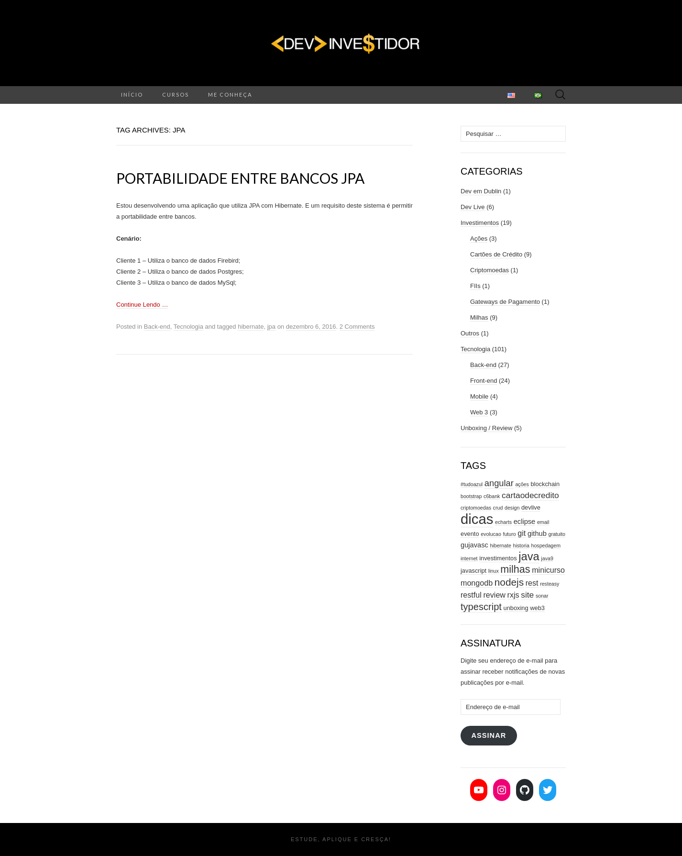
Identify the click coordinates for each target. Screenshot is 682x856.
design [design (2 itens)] (512, 508)
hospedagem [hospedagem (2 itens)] (546, 545)
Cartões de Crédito (496, 254)
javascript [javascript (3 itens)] (473, 570)
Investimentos (480, 222)
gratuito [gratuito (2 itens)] (556, 534)
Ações (478, 238)
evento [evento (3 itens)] (470, 533)
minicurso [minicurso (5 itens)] (548, 570)
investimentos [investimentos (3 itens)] (498, 558)
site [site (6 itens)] (527, 595)
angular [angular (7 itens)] (499, 483)
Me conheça (230, 94)
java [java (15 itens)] (528, 556)
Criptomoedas (489, 270)
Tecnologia (188, 326)
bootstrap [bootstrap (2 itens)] (471, 496)
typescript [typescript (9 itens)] (481, 606)
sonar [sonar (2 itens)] (542, 596)
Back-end (157, 326)
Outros (470, 333)
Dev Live (473, 207)
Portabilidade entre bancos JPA (240, 178)
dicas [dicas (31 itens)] (477, 519)
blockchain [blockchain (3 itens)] (545, 484)
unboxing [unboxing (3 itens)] (516, 607)
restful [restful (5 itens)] (471, 594)
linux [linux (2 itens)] (493, 571)
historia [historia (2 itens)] (521, 545)
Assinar (488, 735)
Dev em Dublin (481, 191)
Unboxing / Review (486, 428)
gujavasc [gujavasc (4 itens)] (474, 545)
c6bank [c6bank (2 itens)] (492, 496)
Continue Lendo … (142, 304)
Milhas (479, 317)
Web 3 (479, 412)
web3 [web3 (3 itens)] (537, 607)
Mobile (479, 396)
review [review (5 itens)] (494, 594)
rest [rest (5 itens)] (532, 582)
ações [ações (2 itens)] (521, 484)
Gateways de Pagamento (505, 301)
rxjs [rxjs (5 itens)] (513, 594)
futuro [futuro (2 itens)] (509, 534)
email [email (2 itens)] (543, 522)
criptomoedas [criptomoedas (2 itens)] (476, 508)
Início (132, 94)
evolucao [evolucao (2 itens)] (491, 534)
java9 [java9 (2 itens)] (547, 558)
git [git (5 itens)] (521, 533)
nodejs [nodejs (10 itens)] (509, 582)
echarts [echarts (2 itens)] (503, 522)
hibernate (251, 326)
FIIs (475, 285)
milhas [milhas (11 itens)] (515, 569)
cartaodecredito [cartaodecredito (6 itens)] (530, 495)
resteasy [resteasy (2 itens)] (549, 584)
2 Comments (357, 326)
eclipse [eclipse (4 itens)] (525, 521)
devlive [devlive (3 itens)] (530, 507)
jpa (271, 326)
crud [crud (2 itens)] (498, 508)
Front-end (483, 380)
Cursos (175, 94)
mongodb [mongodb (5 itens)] (477, 582)
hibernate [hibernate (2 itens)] (500, 545)
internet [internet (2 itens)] (469, 558)
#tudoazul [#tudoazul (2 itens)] (472, 484)
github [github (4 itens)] (537, 533)
